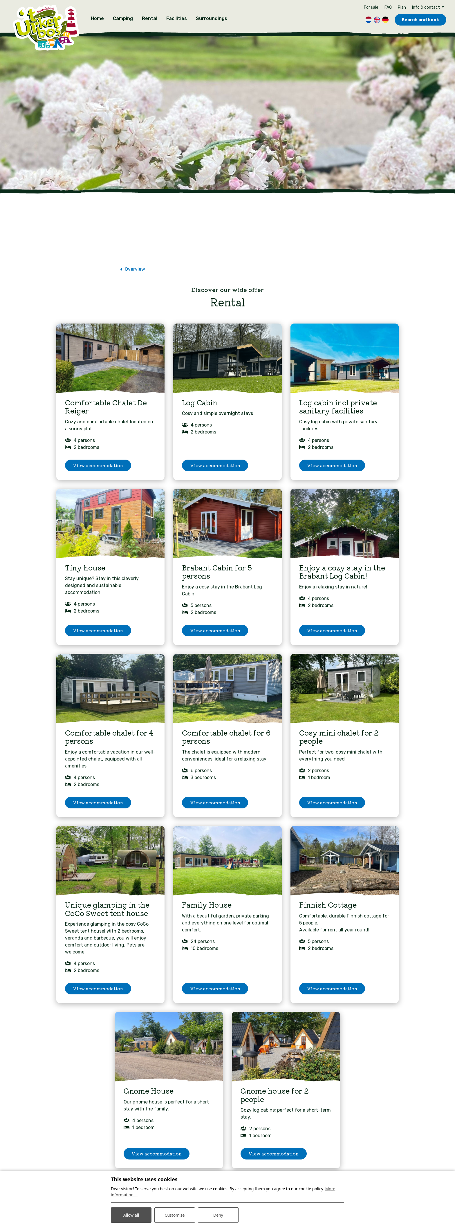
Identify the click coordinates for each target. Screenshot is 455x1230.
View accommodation (98, 465)
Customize (175, 1215)
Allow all (131, 1215)
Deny (218, 1215)
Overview (135, 268)
